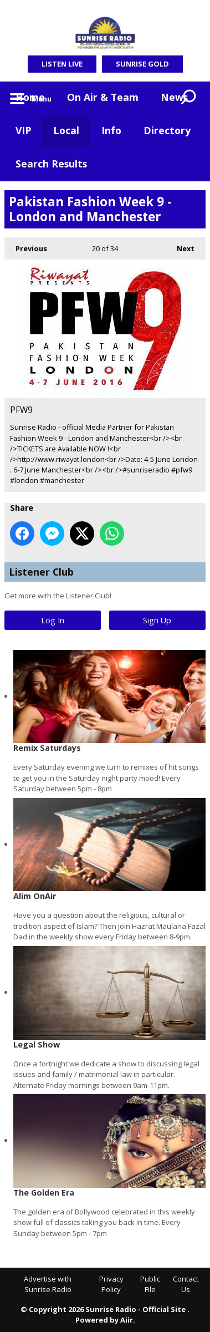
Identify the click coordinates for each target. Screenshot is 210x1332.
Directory (167, 130)
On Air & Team (103, 97)
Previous (25, 245)
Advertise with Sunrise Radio (47, 1284)
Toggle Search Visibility (189, 98)
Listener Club (41, 571)
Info (111, 130)
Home (30, 97)
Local (66, 130)
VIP (23, 130)
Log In (52, 620)
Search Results (51, 163)
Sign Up (157, 620)
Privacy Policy (111, 1284)
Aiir (126, 1320)
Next (180, 245)
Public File (150, 1284)
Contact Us (185, 1284)
